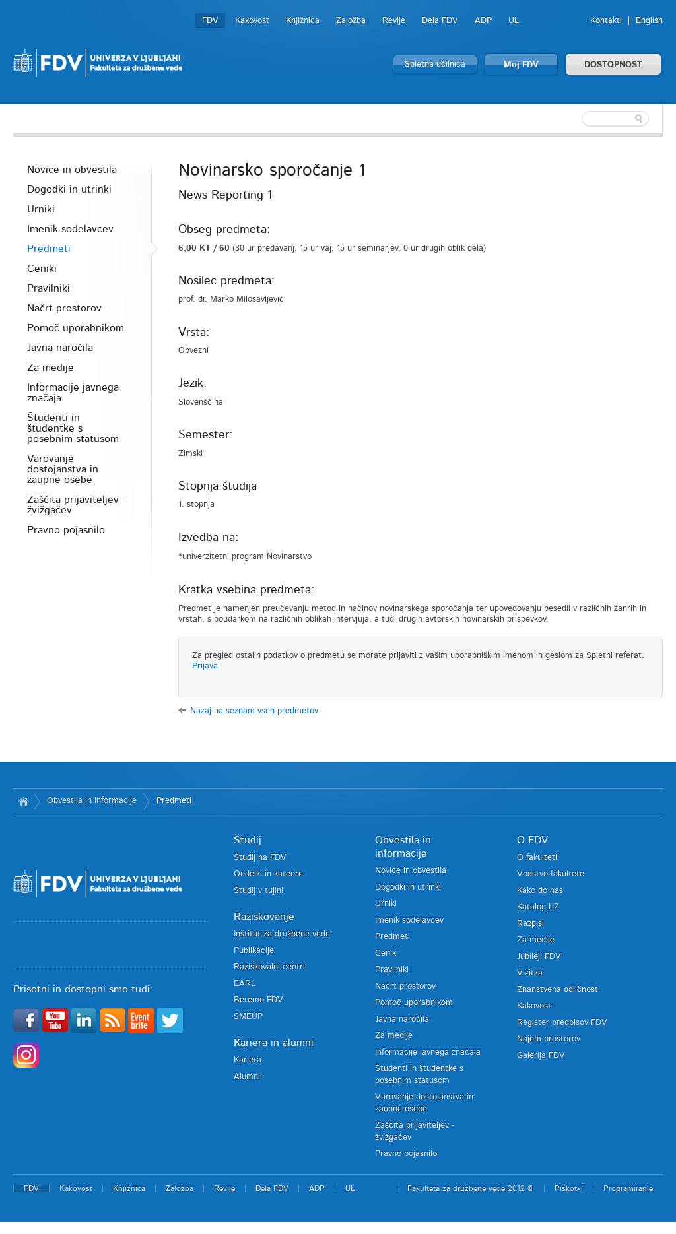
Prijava (205, 666)
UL (513, 20)
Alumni (247, 1076)
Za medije (50, 367)
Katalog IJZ (538, 907)
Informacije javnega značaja (73, 392)
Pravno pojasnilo (66, 530)
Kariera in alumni (274, 1042)
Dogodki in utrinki (69, 189)
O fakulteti (537, 857)
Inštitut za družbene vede (282, 934)
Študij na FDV (260, 857)
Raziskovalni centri (269, 967)
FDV (210, 20)
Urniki (41, 209)
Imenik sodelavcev (70, 229)
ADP (483, 20)
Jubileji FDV (539, 956)
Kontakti (606, 20)
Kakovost (252, 20)
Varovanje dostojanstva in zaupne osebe (62, 469)
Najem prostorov (548, 1039)
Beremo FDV (258, 1000)
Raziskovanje (264, 916)
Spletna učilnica (435, 64)
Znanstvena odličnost (557, 989)
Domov (23, 801)
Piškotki (569, 1188)
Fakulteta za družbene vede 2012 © (470, 1188)
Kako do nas (540, 890)
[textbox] (577, 119)
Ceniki (42, 268)
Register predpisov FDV (562, 1022)
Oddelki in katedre (268, 874)
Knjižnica (303, 20)
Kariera (247, 1060)
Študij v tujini (258, 890)
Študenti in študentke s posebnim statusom (73, 428)
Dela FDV (440, 20)
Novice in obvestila (72, 169)
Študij (247, 840)
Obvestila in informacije (92, 800)
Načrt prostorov (64, 308)
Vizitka (530, 973)
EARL (244, 983)
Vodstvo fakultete (550, 874)
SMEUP (248, 1016)
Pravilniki (48, 288)
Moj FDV (521, 65)
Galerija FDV (541, 1055)
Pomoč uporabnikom (75, 328)
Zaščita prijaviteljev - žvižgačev (76, 504)
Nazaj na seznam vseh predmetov (254, 711)
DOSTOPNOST (613, 65)
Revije (393, 20)
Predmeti (49, 249)
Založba (351, 20)
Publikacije (254, 950)
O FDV (532, 840)
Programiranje (628, 1188)
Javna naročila (60, 347)
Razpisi (530, 923)
